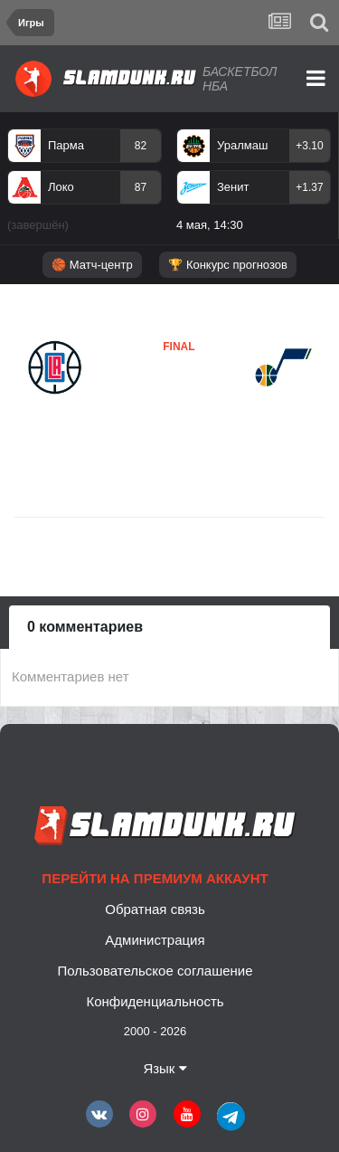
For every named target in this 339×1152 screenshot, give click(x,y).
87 (140, 187)
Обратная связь (155, 909)
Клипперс (58, 411)
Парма (66, 145)
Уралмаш (242, 145)
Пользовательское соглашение (154, 970)
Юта (125, 401)
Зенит (233, 187)
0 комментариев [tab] (85, 626)
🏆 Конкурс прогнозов (227, 264)
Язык (164, 1068)
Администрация (154, 939)
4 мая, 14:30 (209, 225)
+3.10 (309, 145)
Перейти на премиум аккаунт (155, 878)
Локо (61, 187)
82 (140, 145)
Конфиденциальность (154, 1001)
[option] (84, 183)
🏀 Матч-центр (92, 264)
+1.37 (309, 187)
